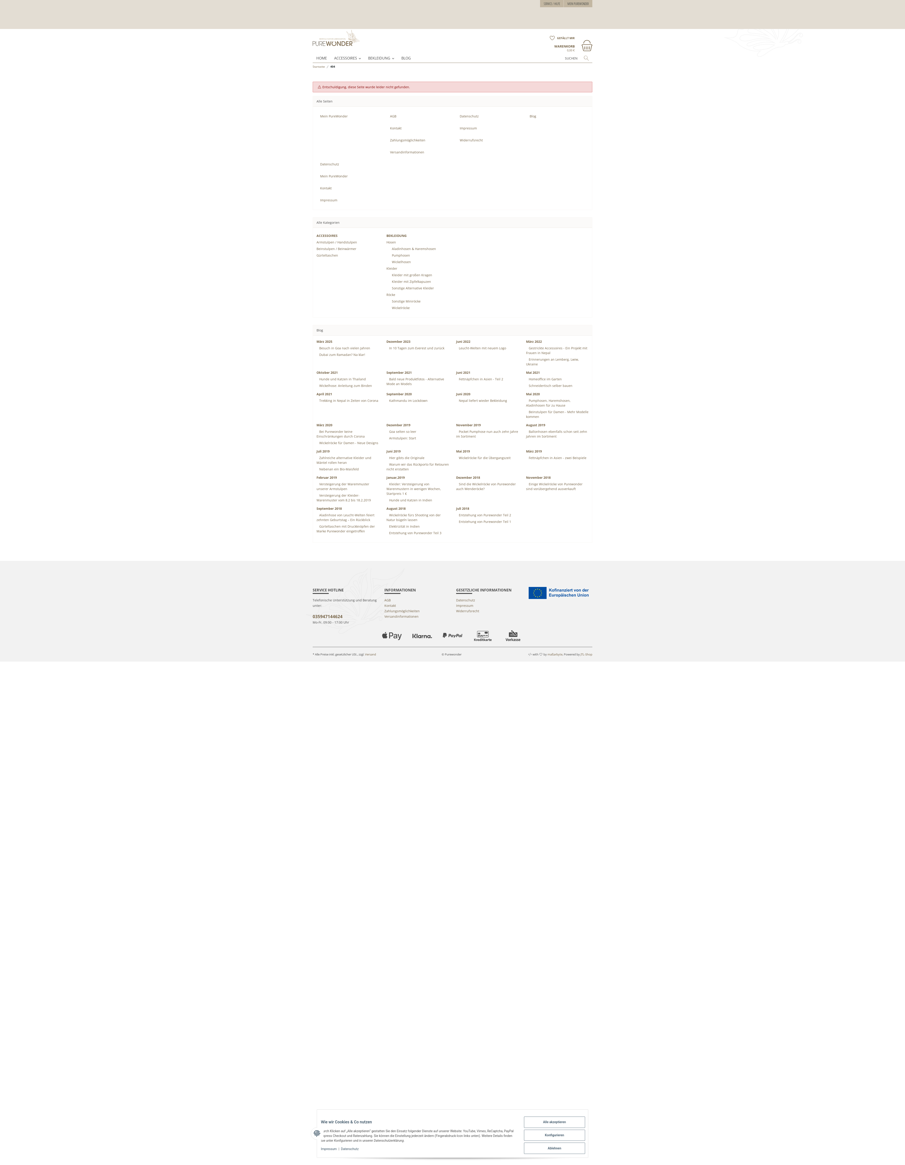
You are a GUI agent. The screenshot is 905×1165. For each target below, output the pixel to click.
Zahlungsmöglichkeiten (407, 132)
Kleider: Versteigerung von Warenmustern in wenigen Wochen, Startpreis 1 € (413, 481)
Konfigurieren (551, 1137)
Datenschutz (353, 1151)
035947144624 (328, 609)
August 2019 (535, 417)
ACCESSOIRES (345, 50)
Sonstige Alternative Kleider (413, 280)
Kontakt (396, 120)
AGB (393, 108)
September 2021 (399, 364)
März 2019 (534, 443)
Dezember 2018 (468, 469)
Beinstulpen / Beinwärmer (336, 241)
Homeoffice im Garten (545, 371)
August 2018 (396, 500)
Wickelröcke (401, 300)
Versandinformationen (407, 144)
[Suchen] (563, 50)
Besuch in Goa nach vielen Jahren (344, 340)
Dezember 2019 (398, 417)
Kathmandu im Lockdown (408, 393)
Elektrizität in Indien (404, 518)
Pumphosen (401, 247)
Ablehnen (551, 1149)
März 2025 (324, 333)
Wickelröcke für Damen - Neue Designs (348, 435)
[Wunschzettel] (561, 16)
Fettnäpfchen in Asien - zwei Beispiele (557, 450)
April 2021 (324, 386)
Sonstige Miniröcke (406, 293)
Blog (406, 50)
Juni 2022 (463, 333)
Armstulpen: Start (402, 430)
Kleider (391, 260)
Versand (370, 646)
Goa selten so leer (402, 424)
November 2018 (538, 469)
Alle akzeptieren (551, 1125)
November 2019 (468, 417)
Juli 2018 (462, 500)
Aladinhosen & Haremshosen (414, 241)
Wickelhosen (401, 254)
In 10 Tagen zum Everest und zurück (416, 340)
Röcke (390, 287)
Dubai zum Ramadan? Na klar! (341, 347)
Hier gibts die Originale (406, 450)
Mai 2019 (463, 443)
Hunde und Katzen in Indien (410, 492)
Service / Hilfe (552, 4)
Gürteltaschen (327, 247)
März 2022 (534, 333)
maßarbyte (555, 646)
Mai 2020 (533, 386)
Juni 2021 (463, 364)
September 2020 (399, 386)
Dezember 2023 (398, 333)
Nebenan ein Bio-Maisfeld (338, 461)
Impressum (332, 1151)
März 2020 (324, 417)
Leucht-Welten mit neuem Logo (482, 340)
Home (321, 50)
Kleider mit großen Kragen (412, 267)
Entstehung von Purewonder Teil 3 (414, 525)
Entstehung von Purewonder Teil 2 (484, 507)
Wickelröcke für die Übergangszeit (484, 450)
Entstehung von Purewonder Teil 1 (484, 514)
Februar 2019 (327, 469)
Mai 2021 (533, 364)
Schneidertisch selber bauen (550, 378)
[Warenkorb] (573, 26)
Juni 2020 (463, 386)
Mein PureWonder (578, 4)
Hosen (391, 234)
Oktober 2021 (327, 364)
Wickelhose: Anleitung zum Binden (345, 378)
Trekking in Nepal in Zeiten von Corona (348, 393)
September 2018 (329, 500)
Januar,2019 (395, 469)
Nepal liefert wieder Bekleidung (482, 393)
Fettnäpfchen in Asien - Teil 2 (480, 371)
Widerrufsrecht (471, 132)
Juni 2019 (393, 443)
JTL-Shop (586, 646)
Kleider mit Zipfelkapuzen (411, 274)
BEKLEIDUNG (379, 50)
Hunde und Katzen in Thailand (342, 371)
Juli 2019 (323, 443)
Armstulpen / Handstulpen (337, 234)
